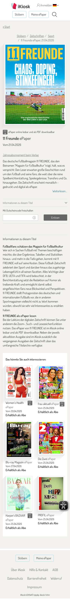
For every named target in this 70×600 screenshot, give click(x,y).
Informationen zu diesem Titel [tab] (18, 202)
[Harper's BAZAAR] (19, 493)
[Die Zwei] (51, 438)
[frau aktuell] (51, 382)
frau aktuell (48, 404)
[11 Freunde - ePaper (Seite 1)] (35, 84)
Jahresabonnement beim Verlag (21, 155)
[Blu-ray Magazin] (19, 439)
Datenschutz (15, 578)
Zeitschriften (37, 36)
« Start (6, 27)
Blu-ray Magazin (19, 462)
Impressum (34, 587)
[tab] (35, 210)
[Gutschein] (16, 217)
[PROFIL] (51, 493)
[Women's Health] (19, 382)
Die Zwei (47, 459)
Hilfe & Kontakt (38, 570)
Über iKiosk (18, 570)
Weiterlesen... (59, 191)
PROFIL (46, 515)
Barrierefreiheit (36, 578)
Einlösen (55, 217)
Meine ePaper (38, 14)
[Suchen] (54, 14)
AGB (55, 570)
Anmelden (44, 5)
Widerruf (56, 578)
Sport (51, 36)
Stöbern (19, 14)
